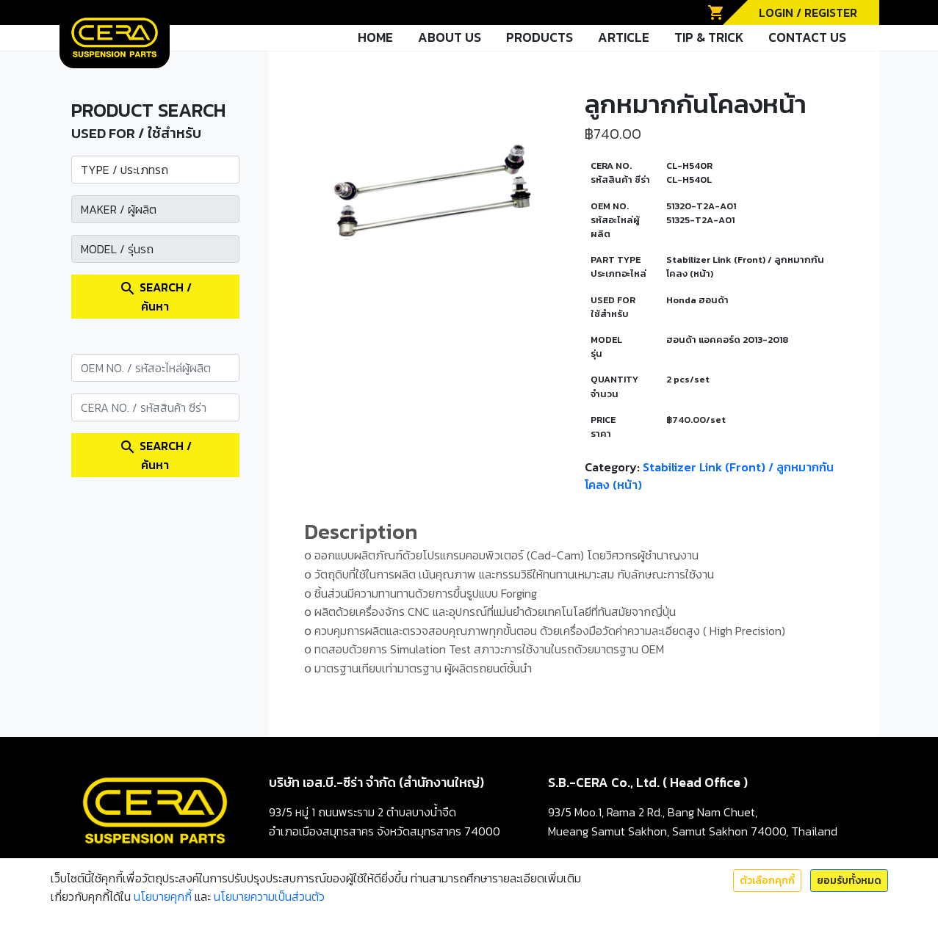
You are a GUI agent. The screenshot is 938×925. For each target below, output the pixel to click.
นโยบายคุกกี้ (163, 896)
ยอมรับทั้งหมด (849, 880)
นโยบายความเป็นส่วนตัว (269, 896)
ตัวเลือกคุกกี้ (767, 880)
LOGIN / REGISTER (808, 12)
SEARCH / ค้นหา (155, 296)
